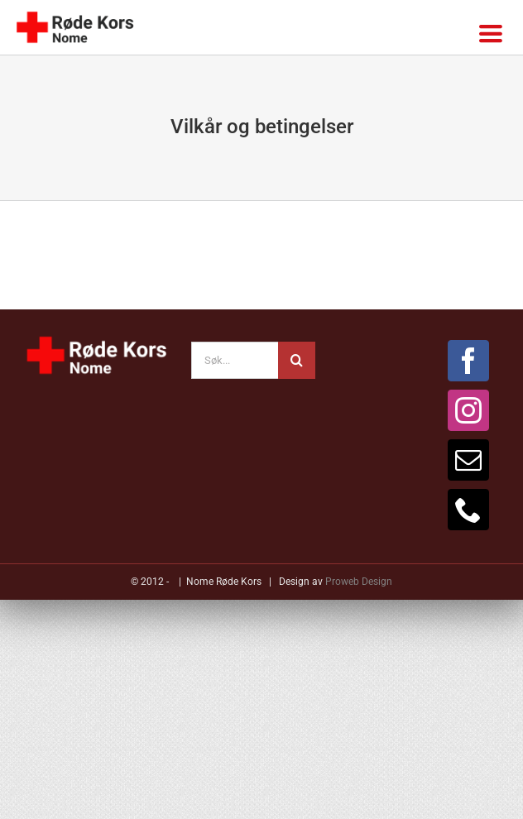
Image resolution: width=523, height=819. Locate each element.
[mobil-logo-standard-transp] (74, 13)
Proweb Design (358, 581)
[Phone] (468, 509)
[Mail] (468, 460)
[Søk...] (235, 360)
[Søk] (296, 360)
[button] (261, 662)
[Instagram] (468, 410)
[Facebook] (468, 360)
